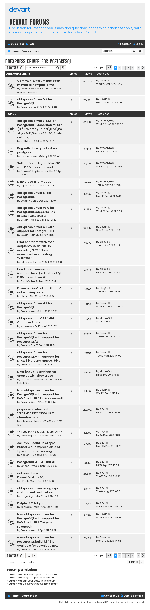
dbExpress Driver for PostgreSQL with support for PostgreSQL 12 (38, 337)
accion (25, 455)
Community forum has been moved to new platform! (38, 83)
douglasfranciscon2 (33, 379)
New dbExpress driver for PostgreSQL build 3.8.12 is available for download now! (38, 542)
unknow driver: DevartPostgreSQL (31, 475)
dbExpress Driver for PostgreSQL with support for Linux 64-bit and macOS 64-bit (40, 357)
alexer (24, 296)
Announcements (27, 92)
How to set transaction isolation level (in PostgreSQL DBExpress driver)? (39, 273)
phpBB (103, 602)
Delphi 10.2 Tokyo (30, 503)
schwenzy (27, 326)
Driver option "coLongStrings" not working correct (39, 290)
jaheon (25, 465)
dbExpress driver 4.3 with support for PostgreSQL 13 (36, 229)
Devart (24, 88)
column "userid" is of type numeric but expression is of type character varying (38, 447)
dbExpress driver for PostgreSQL (38, 61)
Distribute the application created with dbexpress (36, 374)
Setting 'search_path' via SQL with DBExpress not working (39, 165)
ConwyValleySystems (34, 171)
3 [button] (123, 67)
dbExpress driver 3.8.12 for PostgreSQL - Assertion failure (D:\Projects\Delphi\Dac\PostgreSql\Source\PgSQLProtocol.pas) (39, 129)
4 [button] (128, 67)
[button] (109, 67)
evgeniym (106, 120)
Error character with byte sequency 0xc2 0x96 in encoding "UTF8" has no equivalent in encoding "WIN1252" (35, 250)
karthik (25, 141)
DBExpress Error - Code (34, 182)
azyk (102, 409)
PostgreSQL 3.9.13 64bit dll (36, 462)
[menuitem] (29, 44)
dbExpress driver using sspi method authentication (37, 490)
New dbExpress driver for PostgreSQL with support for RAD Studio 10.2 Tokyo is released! (38, 520)
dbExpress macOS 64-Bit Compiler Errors (35, 320)
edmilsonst (27, 262)
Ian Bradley (79, 602)
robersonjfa (27, 435)
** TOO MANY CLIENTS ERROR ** (39, 432)
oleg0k (104, 241)
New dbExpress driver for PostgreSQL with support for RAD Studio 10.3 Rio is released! (40, 394)
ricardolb (26, 507)
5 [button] (132, 67)
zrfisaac (25, 156)
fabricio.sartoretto (31, 421)
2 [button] (119, 67)
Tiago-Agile (28, 496)
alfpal (24, 481)
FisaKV (25, 281)
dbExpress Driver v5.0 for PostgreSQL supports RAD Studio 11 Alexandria (36, 212)
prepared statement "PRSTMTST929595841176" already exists (35, 413)
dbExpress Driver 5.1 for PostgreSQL (34, 195)
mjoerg (25, 185)
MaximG (105, 318)
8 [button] (138, 67)
